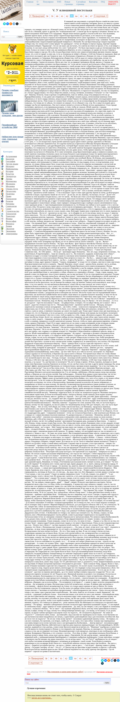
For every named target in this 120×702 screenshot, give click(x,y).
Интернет (10, 166)
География (10, 161)
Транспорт (10, 216)
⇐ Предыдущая (37, 16)
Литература (11, 176)
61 (62, 16)
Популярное (48, 2)
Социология (11, 206)
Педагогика (11, 191)
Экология (10, 228)
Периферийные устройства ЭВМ (9, 126)
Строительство (12, 211)
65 (81, 16)
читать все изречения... (41, 698)
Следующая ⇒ (101, 16)
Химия (9, 226)
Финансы (10, 223)
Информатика (12, 169)
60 (57, 16)
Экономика (11, 231)
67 (91, 16)
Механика (10, 186)
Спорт (8, 209)
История (9, 171)
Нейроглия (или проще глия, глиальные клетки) (12, 139)
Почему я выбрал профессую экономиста (10, 92)
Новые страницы (69, 3)
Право (8, 196)
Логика (9, 179)
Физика (9, 218)
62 (67, 16)
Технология (11, 214)
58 (47, 16)
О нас (38, 3)
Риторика (10, 204)
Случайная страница (81, 3)
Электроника (11, 233)
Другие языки (12, 164)
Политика (10, 194)
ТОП (59, 2)
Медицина (10, 184)
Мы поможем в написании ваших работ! (65, 672)
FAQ (103, 2)
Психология (11, 199)
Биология (10, 159)
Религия (9, 201)
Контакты (93, 2)
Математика (11, 181)
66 (86, 16)
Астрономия (11, 156)
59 (52, 16)
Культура (10, 174)
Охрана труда (12, 189)
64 (76, 16)
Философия (11, 221)
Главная (29, 2)
